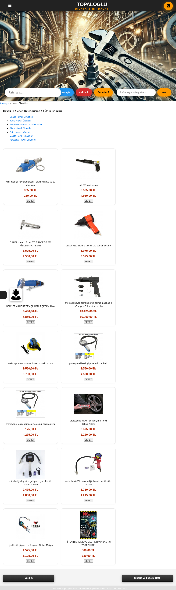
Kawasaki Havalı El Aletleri (23, 139)
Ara (164, 92)
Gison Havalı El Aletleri (21, 128)
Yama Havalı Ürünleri (20, 120)
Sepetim (103, 92)
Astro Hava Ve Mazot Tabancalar (26, 124)
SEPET (30, 201)
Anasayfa (65, 92)
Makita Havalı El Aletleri (21, 136)
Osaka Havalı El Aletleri (21, 117)
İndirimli (84, 92)
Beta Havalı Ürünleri (19, 132)
